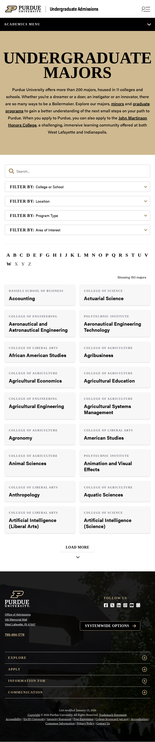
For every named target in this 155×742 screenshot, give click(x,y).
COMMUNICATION (77, 692)
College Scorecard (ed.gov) (112, 719)
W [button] (8, 264)
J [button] (66, 255)
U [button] (139, 255)
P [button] (107, 255)
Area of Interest (35, 229)
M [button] (86, 255)
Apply (77, 669)
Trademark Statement (113, 715)
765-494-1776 (14, 634)
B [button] (14, 255)
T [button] (133, 255)
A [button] (8, 255)
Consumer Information (60, 723)
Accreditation (139, 719)
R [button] (120, 255)
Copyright (34, 715)
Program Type (34, 215)
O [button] (100, 255)
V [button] (146, 255)
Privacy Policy (85, 723)
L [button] (79, 255)
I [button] (61, 255)
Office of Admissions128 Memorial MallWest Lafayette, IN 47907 (20, 619)
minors (117, 103)
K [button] (72, 255)
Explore (77, 657)
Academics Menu (22, 24)
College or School (37, 186)
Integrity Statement (59, 719)
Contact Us (103, 723)
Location (30, 201)
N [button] (93, 255)
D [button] (28, 255)
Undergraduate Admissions (74, 9)
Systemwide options (107, 626)
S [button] (126, 255)
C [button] (21, 255)
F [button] (41, 255)
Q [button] (113, 255)
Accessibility (13, 719)
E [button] (34, 255)
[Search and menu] (145, 9)
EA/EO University (34, 719)
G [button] (48, 255)
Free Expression (83, 719)
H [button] (55, 255)
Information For (77, 680)
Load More (77, 547)
